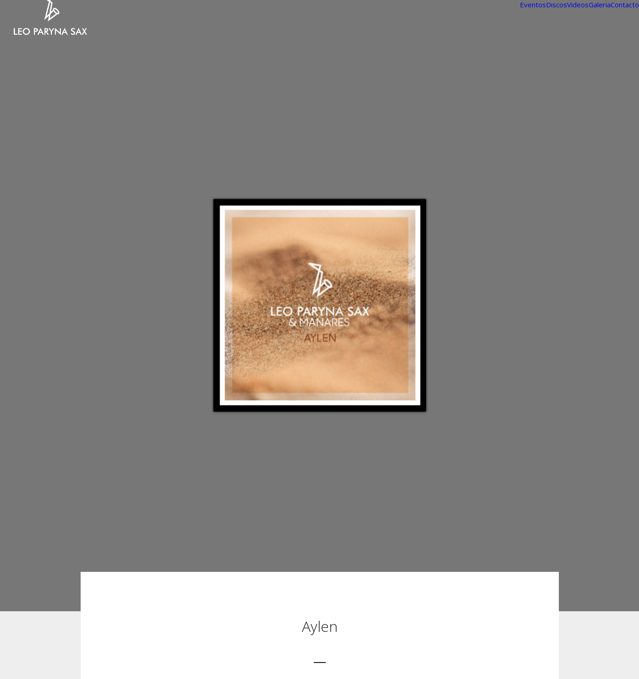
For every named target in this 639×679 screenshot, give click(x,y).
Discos (556, 4)
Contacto (625, 4)
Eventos (533, 4)
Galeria (600, 4)
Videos (578, 4)
